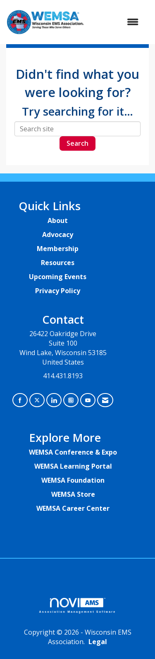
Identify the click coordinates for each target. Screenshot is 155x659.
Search (77, 143)
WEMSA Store (73, 494)
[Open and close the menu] (116, 22)
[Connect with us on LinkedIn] (54, 400)
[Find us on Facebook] (20, 400)
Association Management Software (77, 605)
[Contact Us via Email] (105, 400)
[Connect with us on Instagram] (71, 400)
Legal (97, 641)
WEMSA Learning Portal (73, 466)
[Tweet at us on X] (37, 400)
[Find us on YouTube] (87, 400)
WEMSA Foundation (73, 480)
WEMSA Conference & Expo (73, 452)
